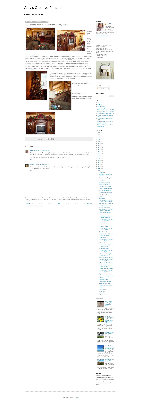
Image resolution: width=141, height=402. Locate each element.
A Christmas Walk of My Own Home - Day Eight (106, 234)
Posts (99, 85)
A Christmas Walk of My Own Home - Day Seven (106, 240)
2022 (99, 141)
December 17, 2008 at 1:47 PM (41, 150)
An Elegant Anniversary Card (106, 268)
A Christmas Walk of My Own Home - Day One (106, 271)
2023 (99, 139)
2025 (99, 135)
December (101, 172)
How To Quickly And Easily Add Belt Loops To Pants (108, 303)
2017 (99, 151)
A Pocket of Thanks (103, 223)
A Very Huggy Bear (103, 279)
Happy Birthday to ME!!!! (105, 283)
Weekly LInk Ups (101, 108)
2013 (99, 160)
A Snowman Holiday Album (105, 192)
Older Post (89, 203)
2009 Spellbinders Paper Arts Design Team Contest (106, 204)
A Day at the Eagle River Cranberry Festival (109, 334)
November (101, 289)
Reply (31, 159)
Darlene (32, 150)
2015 (99, 156)
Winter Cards (102, 198)
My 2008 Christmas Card (105, 190)
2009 (99, 168)
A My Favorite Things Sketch (106, 262)
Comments (100, 88)
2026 (99, 132)
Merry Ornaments (103, 232)
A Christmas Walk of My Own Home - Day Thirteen (106, 210)
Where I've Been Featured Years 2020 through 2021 (105, 122)
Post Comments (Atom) (37, 206)
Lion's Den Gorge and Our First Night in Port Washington (109, 347)
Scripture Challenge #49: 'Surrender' (105, 213)
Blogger (77, 397)
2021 (99, 143)
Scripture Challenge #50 (104, 184)
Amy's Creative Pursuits (43, 8)
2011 (99, 164)
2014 (99, 158)
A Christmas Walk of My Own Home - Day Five (106, 251)
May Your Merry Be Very (104, 274)
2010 (99, 166)
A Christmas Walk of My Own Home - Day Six (106, 245)
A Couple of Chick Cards (105, 186)
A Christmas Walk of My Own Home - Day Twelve (106, 216)
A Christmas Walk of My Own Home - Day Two (106, 265)
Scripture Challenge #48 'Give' (106, 257)
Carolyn (32, 164)
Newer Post (28, 203)
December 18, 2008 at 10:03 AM (42, 164)
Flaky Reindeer (102, 243)
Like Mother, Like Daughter (105, 178)
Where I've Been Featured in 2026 (105, 110)
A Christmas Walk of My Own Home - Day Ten (106, 225)
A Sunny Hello (102, 180)
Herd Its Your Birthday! (104, 207)
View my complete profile (102, 35)
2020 (99, 145)
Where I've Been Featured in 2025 (105, 111)
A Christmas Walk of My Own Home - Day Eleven (106, 220)
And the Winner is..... (104, 237)
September (102, 294)
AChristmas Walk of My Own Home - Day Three (105, 260)
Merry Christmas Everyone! (105, 188)
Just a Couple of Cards (104, 182)
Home (59, 203)
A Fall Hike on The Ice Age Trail (109, 360)
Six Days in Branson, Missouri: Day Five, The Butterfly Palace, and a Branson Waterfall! (109, 319)
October (101, 291)
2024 (99, 137)
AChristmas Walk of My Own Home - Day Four (105, 254)
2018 (99, 149)
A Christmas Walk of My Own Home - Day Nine (106, 229)
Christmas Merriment (104, 248)
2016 (99, 154)
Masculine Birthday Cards (105, 281)
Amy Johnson (110, 23)
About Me (99, 104)
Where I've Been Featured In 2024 (105, 113)
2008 (99, 170)
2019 (99, 147)
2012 (99, 162)
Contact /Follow (101, 106)
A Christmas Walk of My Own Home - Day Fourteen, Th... (106, 201)
